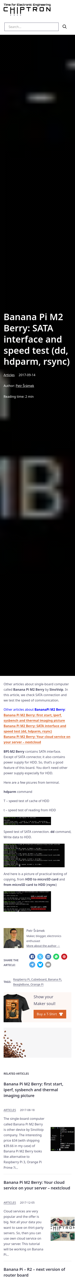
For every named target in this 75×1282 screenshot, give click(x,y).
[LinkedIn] (48, 957)
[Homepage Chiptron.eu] (27, 10)
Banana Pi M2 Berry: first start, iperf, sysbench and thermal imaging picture (33, 1089)
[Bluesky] (40, 965)
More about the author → (43, 946)
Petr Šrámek (25, 386)
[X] (40, 957)
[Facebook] (32, 957)
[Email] (48, 965)
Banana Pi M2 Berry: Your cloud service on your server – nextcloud (37, 1185)
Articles (9, 375)
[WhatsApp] (56, 957)
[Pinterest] (64, 957)
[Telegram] (32, 965)
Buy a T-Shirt (50, 1014)
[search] (65, 27)
